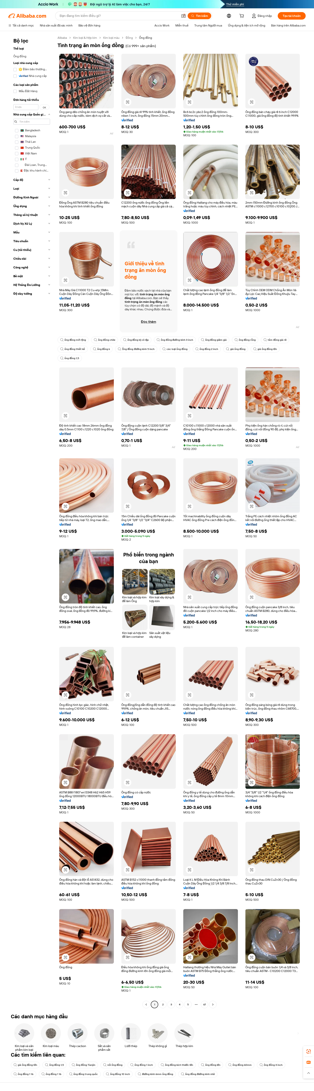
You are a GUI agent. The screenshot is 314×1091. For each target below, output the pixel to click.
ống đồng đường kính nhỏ (198, 1074)
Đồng (129, 37)
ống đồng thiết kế (72, 349)
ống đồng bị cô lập (136, 340)
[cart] (242, 16)
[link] (308, 1051)
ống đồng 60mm (240, 1065)
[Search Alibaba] (119, 16)
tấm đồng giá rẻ (275, 340)
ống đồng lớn (210, 1065)
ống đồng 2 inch (206, 349)
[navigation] (32, 521)
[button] (183, 15)
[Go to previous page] (146, 1004)
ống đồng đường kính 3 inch (175, 340)
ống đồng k (101, 349)
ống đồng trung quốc (83, 1074)
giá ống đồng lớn (265, 349)
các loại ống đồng (174, 349)
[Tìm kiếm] (199, 16)
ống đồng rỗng (245, 340)
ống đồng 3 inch (271, 1065)
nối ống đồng (113, 1065)
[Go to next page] (213, 1004)
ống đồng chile (104, 340)
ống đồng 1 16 (24, 1074)
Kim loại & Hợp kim (85, 37)
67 (204, 1004)
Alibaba (62, 37)
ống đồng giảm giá (214, 340)
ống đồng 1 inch (141, 1065)
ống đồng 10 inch (118, 1074)
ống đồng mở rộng (73, 340)
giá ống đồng (235, 349)
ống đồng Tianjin (83, 1065)
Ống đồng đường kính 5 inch (136, 349)
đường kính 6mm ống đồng (155, 1074)
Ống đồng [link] (145, 37)
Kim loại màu (111, 37)
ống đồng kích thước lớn (177, 1065)
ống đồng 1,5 (69, 358)
